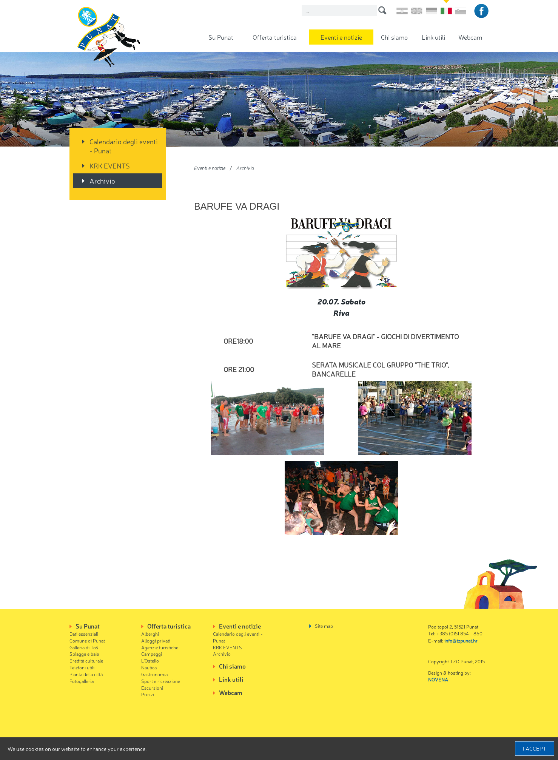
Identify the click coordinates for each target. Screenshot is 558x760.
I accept (534, 748)
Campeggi (151, 653)
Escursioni (152, 687)
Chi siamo (394, 36)
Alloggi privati (155, 640)
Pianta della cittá (86, 674)
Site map (324, 626)
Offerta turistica (275, 36)
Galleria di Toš (83, 647)
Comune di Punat (87, 640)
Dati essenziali (83, 633)
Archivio (102, 180)
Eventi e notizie (341, 36)
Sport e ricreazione (160, 681)
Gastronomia (154, 674)
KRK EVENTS (109, 165)
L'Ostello (150, 660)
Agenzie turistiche (159, 647)
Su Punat (220, 36)
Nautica (149, 667)
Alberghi (150, 633)
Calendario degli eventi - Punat (123, 146)
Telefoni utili (81, 667)
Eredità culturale (86, 660)
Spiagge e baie (84, 653)
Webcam (470, 36)
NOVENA (438, 679)
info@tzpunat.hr (461, 640)
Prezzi (147, 694)
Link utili (433, 36)
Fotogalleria (81, 681)
